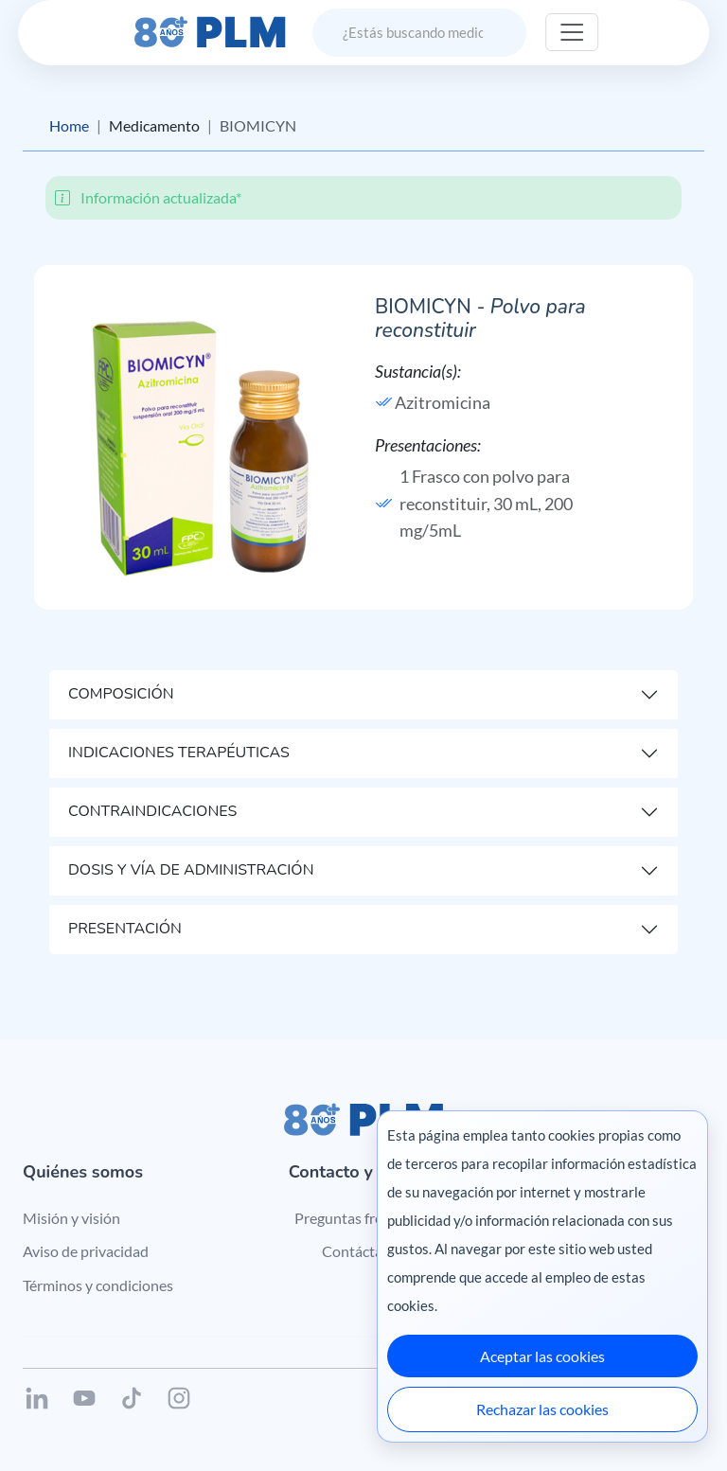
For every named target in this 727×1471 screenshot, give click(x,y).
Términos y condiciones (98, 1285)
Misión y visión (71, 1218)
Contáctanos (364, 1251)
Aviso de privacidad (86, 1251)
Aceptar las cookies (542, 1356)
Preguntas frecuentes (364, 1218)
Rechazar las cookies (542, 1409)
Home (69, 125)
